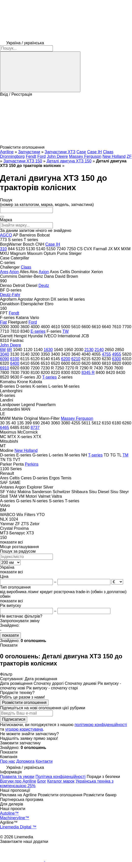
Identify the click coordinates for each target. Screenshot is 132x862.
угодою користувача (24, 729)
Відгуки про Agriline (18, 781)
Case (81, 152)
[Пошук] (40, 71)
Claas (108, 152)
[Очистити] (2, 216)
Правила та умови (17, 776)
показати (10, 635)
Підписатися (13, 719)
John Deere (57, 156)
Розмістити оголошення (24, 702)
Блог (41, 781)
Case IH (94, 152)
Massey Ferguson (85, 156)
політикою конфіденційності (101, 724)
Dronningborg (12, 156)
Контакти (44, 761)
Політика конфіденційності (61, 776)
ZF (129, 156)
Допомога (25, 761)
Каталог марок (61, 781)
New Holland (114, 156)
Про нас (7, 761)
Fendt (31, 156)
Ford (41, 156)
